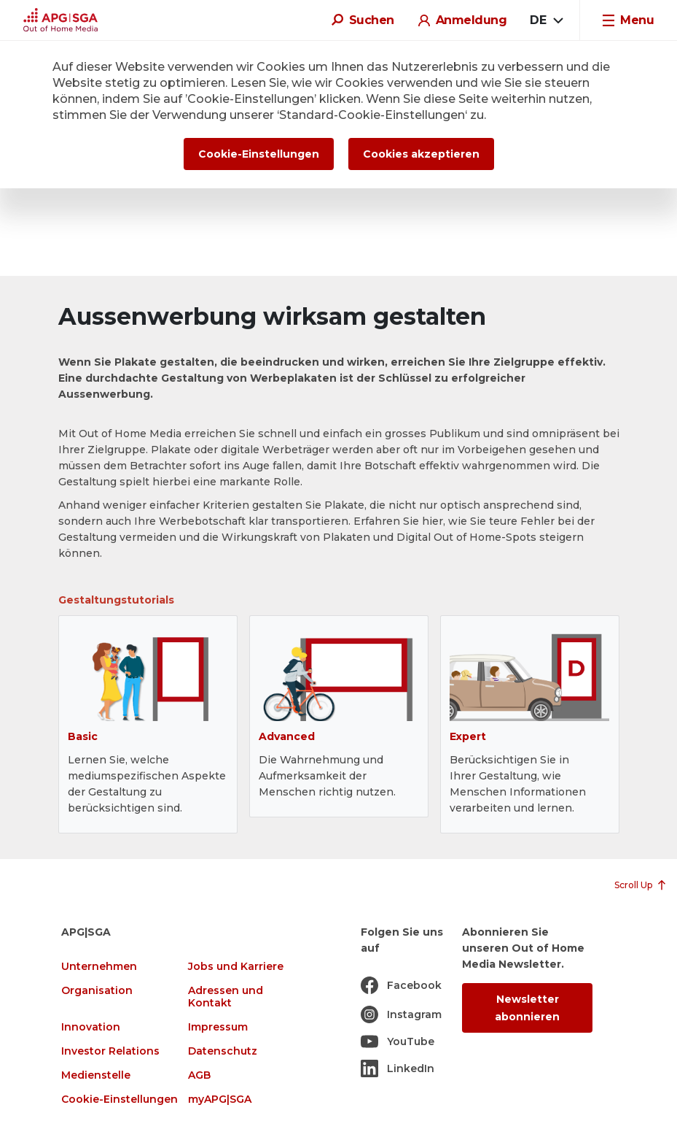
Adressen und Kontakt (225, 997)
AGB (199, 1075)
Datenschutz (222, 1051)
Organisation (97, 991)
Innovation (90, 1027)
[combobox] (546, 20)
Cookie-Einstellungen (119, 1099)
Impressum (218, 1027)
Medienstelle (95, 1075)
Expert (468, 736)
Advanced (287, 736)
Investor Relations (110, 1051)
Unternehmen (99, 966)
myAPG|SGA (219, 1099)
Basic (83, 736)
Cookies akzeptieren (421, 154)
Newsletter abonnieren (527, 1008)
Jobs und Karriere (235, 966)
